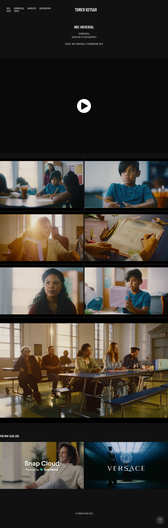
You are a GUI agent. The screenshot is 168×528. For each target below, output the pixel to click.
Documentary (45, 8)
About (16, 11)
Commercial (19, 8)
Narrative (31, 8)
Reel (8, 8)
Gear (9, 11)
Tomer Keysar (86, 9)
